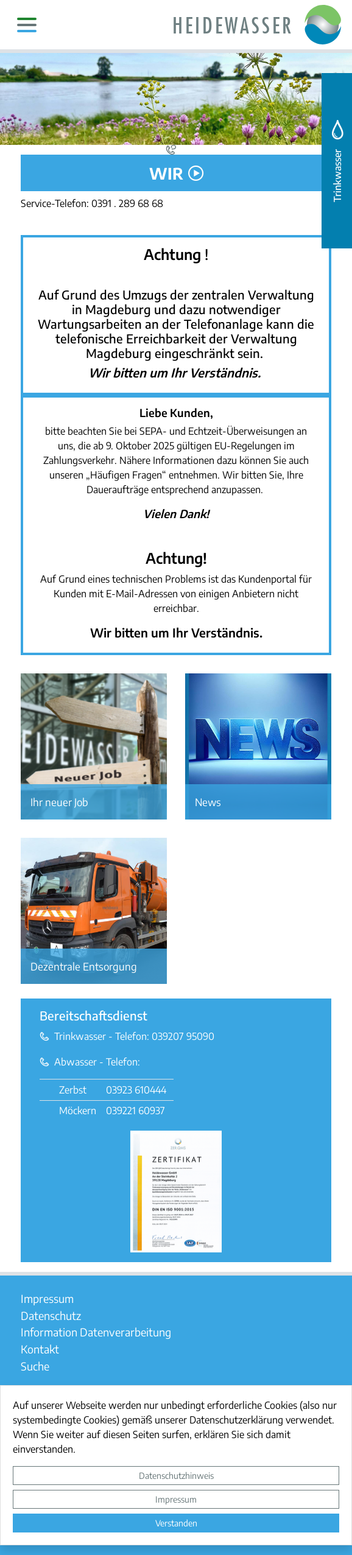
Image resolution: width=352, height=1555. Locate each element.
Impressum (176, 1499)
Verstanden (176, 1522)
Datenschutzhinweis (176, 1475)
